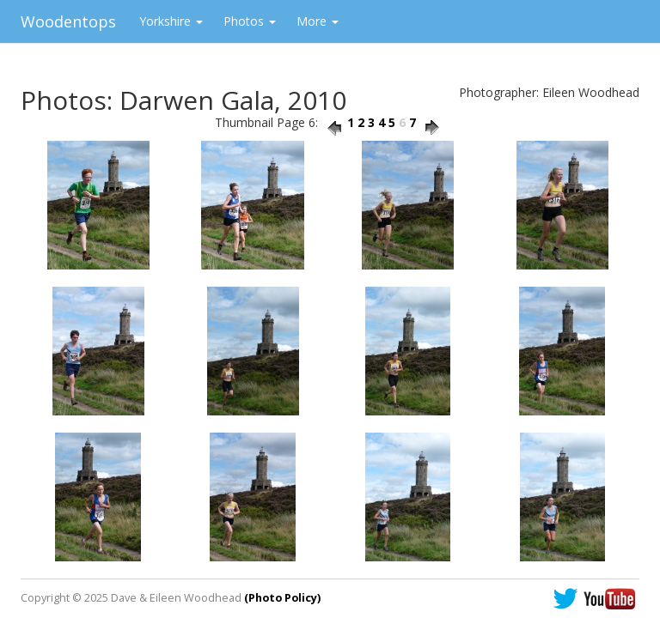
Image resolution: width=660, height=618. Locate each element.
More (317, 21)
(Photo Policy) (282, 598)
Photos (249, 21)
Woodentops (68, 21)
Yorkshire (171, 21)
